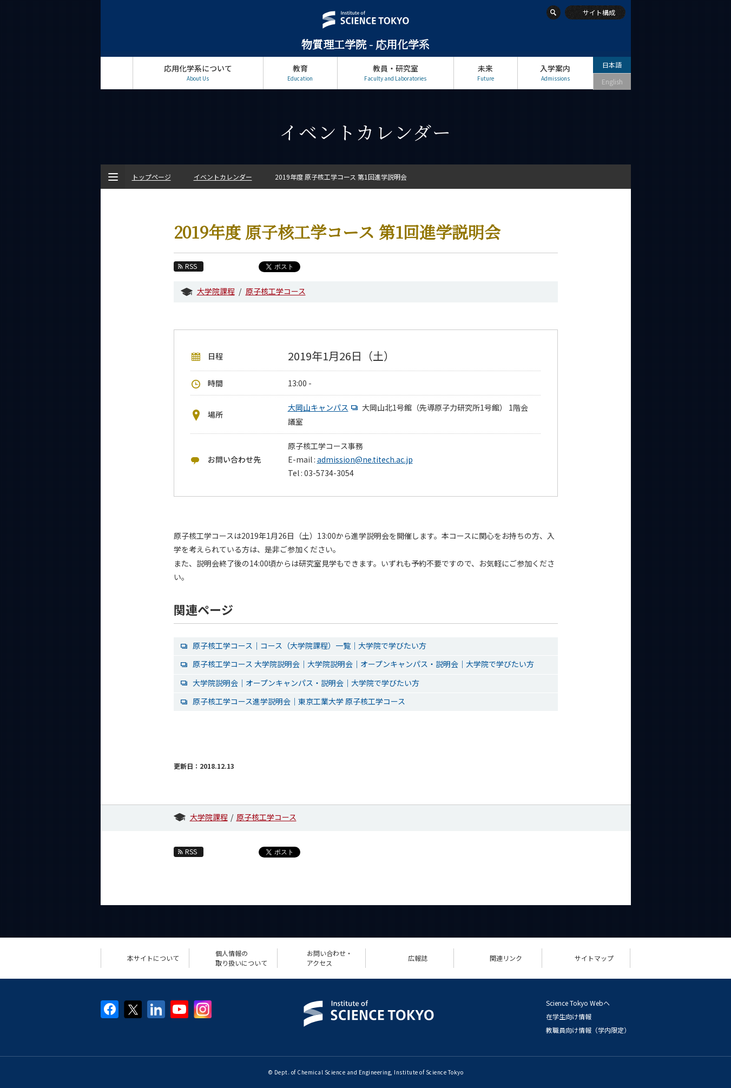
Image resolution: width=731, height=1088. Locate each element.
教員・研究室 (395, 73)
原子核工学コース (276, 291)
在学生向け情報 (568, 1016)
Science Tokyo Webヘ (578, 1002)
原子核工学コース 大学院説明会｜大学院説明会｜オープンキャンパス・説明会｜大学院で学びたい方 (363, 663)
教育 (300, 73)
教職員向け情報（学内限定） (588, 1029)
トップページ (117, 73)
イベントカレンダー (223, 176)
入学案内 (555, 73)
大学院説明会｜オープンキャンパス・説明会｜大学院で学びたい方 (306, 682)
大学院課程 (216, 291)
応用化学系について (198, 73)
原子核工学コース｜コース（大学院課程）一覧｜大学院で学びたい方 (309, 645)
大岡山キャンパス (324, 407)
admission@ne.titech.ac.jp (365, 459)
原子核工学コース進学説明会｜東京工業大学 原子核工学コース (299, 701)
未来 (485, 73)
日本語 (612, 64)
